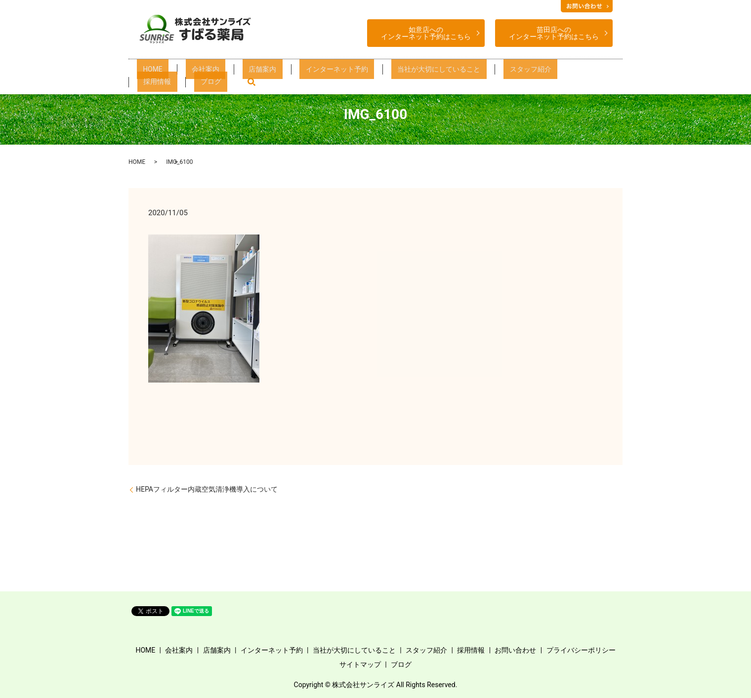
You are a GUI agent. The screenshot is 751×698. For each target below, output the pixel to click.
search (587, 71)
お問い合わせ (515, 650)
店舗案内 (247, 72)
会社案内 (204, 72)
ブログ (554, 72)
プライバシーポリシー (581, 650)
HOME (165, 72)
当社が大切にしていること (390, 72)
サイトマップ (360, 664)
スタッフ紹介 (465, 72)
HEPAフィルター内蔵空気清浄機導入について (207, 489)
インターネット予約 (305, 72)
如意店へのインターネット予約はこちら (426, 33)
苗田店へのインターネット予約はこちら (554, 33)
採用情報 (514, 72)
